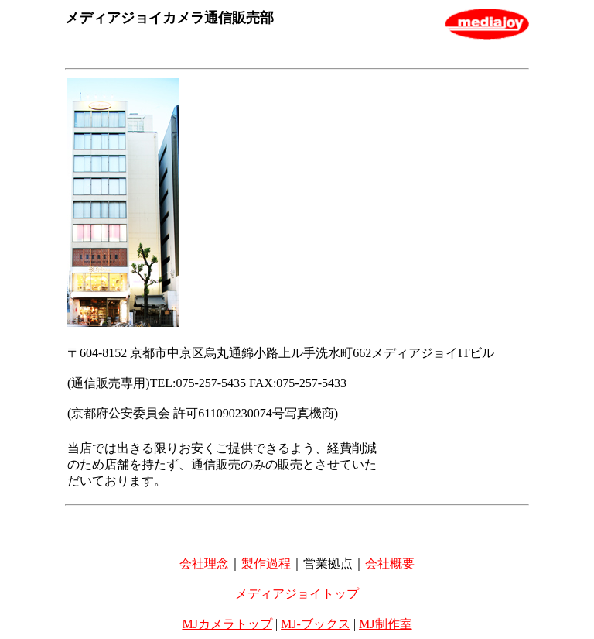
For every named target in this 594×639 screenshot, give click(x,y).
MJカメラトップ (226, 623)
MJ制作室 (385, 623)
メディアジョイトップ (297, 593)
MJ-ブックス (315, 623)
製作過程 (266, 563)
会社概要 (390, 563)
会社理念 (204, 563)
